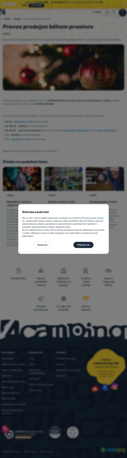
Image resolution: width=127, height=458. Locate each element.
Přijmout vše (83, 245)
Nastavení (42, 245)
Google (100, 218)
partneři (87, 218)
